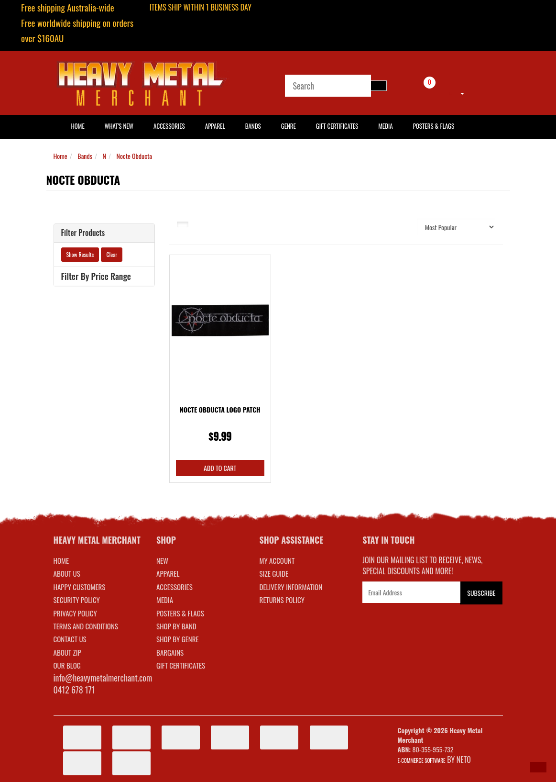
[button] (538, 767)
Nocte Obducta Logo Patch (220, 409)
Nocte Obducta (134, 156)
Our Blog (67, 665)
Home (60, 156)
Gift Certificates (337, 126)
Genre (288, 126)
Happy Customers (80, 586)
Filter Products (83, 233)
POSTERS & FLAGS (180, 613)
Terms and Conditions (86, 626)
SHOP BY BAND (176, 626)
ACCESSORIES (174, 586)
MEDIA (164, 599)
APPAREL (167, 573)
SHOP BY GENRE (177, 639)
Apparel (215, 126)
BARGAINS (170, 652)
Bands (253, 126)
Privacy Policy (75, 613)
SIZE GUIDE (274, 573)
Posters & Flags (433, 126)
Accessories (169, 126)
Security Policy (77, 599)
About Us (67, 573)
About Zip (67, 652)
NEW (162, 560)
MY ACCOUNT (277, 560)
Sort (404, 227)
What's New (119, 126)
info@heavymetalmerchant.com (103, 677)
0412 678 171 (74, 689)
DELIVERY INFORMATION (291, 586)
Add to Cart (220, 468)
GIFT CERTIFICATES (180, 665)
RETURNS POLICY (282, 599)
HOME (78, 126)
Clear (111, 254)
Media (385, 126)
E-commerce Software (422, 760)
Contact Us (70, 639)
